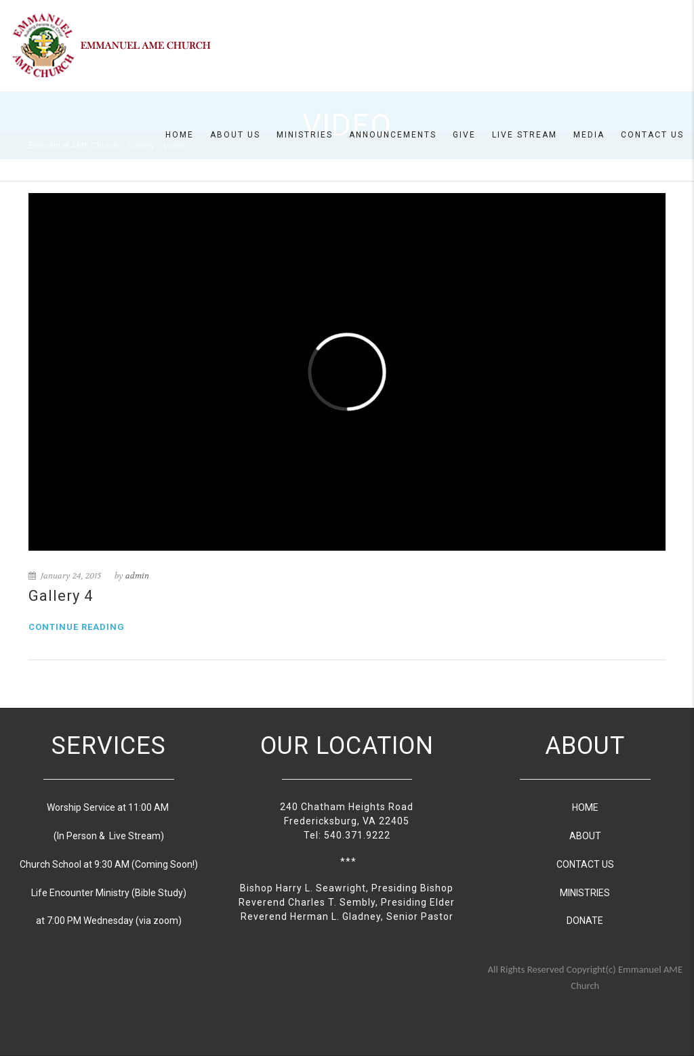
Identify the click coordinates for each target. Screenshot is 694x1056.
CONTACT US (585, 864)
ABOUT (585, 835)
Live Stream (524, 135)
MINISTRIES (585, 892)
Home (179, 135)
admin (137, 575)
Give (464, 135)
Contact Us (652, 135)
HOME (585, 807)
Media (589, 135)
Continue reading (76, 627)
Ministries (305, 135)
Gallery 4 (60, 595)
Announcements (392, 135)
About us (235, 135)
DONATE (585, 920)
